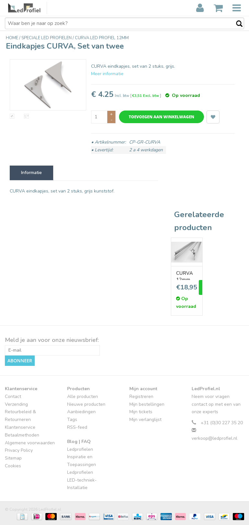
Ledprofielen (80, 449)
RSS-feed (77, 427)
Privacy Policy (19, 450)
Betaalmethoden (22, 435)
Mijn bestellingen (146, 404)
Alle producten (82, 396)
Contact (13, 396)
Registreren (141, 396)
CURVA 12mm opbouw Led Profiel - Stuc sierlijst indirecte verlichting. (186, 275)
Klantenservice (20, 427)
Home (12, 38)
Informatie (31, 172)
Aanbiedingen (81, 412)
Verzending (16, 404)
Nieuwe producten (86, 404)
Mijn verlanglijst (145, 419)
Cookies (13, 466)
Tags (72, 419)
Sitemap (13, 458)
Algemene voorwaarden (30, 443)
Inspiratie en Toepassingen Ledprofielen (81, 464)
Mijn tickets (140, 412)
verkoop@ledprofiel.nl (214, 438)
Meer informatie (107, 74)
